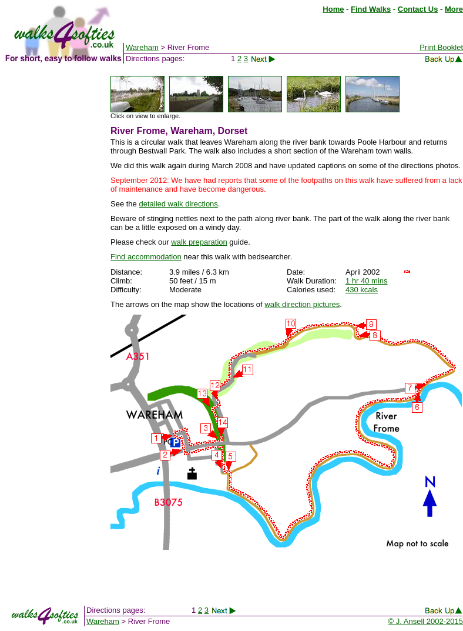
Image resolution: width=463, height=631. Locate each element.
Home (333, 9)
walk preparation (199, 242)
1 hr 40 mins (366, 280)
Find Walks (371, 9)
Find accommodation (146, 256)
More (454, 9)
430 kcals (361, 289)
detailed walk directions (178, 203)
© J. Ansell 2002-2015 (425, 621)
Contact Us (418, 9)
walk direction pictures (302, 304)
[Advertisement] (52, 251)
